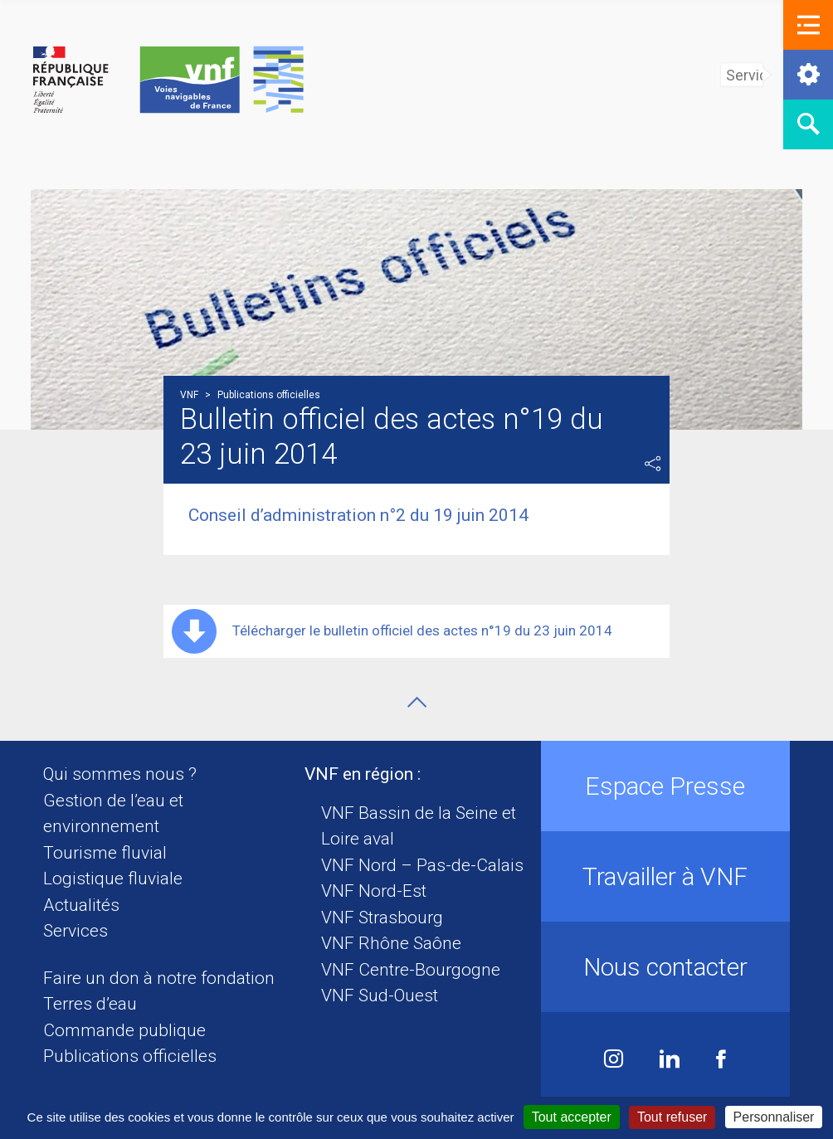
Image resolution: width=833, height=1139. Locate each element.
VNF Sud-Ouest (379, 995)
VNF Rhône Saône (391, 943)
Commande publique (124, 1030)
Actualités (81, 905)
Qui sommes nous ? (120, 774)
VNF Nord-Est (373, 891)
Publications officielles (130, 1056)
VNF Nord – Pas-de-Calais (422, 865)
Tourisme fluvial (105, 853)
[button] (808, 25)
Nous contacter (665, 966)
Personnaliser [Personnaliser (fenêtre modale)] (774, 1117)
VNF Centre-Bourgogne (410, 970)
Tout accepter (571, 1117)
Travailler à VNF (665, 876)
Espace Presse (665, 786)
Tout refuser (672, 1117)
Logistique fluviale (113, 878)
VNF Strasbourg (382, 917)
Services (75, 931)
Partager (653, 463)
